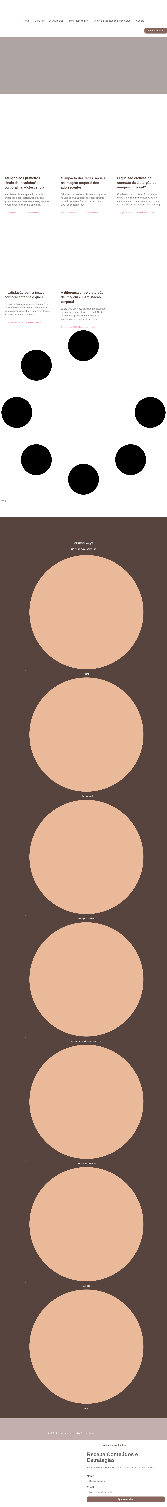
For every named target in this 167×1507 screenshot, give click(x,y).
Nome (90, 1476)
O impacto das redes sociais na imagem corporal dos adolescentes (83, 182)
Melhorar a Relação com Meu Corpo (111, 21)
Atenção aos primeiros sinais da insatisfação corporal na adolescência (24, 182)
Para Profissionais (78, 21)
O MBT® (39, 21)
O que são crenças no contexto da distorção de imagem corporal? (136, 182)
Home (26, 21)
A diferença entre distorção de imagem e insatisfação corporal (82, 297)
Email (90, 1487)
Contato (140, 21)
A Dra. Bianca (56, 21)
